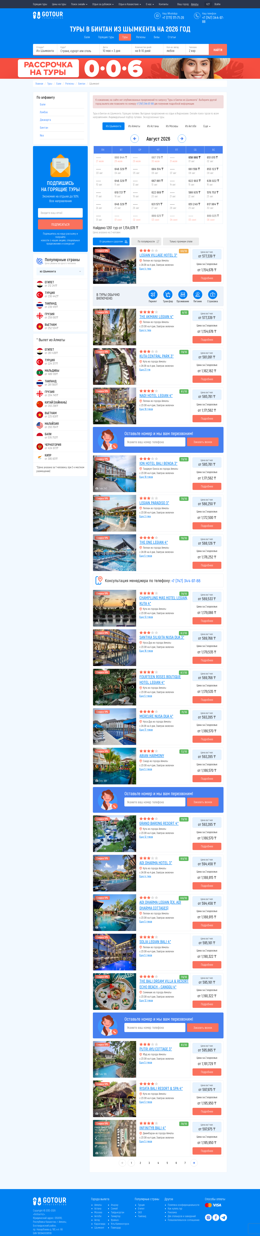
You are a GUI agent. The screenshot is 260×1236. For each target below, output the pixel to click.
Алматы (98, 1204)
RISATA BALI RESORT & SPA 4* (161, 1088)
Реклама (172, 1212)
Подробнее (207, 278)
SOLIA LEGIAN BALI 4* (155, 941)
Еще (206, 126)
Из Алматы (134, 126)
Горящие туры (40, 4)
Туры (125, 37)
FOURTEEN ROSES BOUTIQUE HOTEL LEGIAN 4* (160, 679)
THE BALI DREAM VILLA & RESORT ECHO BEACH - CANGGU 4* (164, 984)
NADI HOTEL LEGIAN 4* (156, 395)
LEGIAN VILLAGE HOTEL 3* (158, 255)
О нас (150, 4)
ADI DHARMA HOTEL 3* (155, 862)
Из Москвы (172, 126)
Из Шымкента (113, 126)
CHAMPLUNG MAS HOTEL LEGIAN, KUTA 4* (163, 600)
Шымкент (99, 1227)
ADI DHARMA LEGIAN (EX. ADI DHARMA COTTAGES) (160, 905)
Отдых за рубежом (103, 4)
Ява (42, 135)
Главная (39, 83)
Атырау (114, 1204)
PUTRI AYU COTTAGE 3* (155, 1048)
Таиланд (142, 1216)
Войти (217, 4)
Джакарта (45, 120)
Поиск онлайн (79, 4)
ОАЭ (140, 1212)
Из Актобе (190, 126)
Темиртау (115, 1216)
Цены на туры (59, 4)
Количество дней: (143, 47)
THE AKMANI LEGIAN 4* (156, 316)
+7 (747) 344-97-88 (145, 103)
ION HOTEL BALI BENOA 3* (158, 463)
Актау (97, 1219)
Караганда (99, 1223)
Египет (141, 1208)
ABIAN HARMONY (151, 755)
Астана (97, 1208)
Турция (141, 1204)
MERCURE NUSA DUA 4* (156, 716)
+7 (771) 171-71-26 (173, 17)
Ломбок (44, 112)
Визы (157, 37)
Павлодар (116, 1227)
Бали (87, 37)
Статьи (172, 37)
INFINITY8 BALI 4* (152, 1127)
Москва (98, 1212)
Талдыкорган (117, 1212)
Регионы (140, 37)
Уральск (115, 1219)
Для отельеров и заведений (182, 1216)
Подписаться (60, 224)
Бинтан (81, 83)
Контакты (163, 4)
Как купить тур (175, 1208)
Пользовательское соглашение (183, 1219)
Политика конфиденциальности (183, 1204)
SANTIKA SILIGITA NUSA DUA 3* (161, 637)
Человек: (193, 47)
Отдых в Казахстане (130, 4)
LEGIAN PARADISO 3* (154, 502)
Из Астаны (153, 126)
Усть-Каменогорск (120, 1223)
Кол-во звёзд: (173, 47)
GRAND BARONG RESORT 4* (159, 823)
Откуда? (40, 47)
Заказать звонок (203, 442)
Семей (114, 1208)
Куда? (63, 47)
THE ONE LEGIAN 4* (153, 542)
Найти (218, 50)
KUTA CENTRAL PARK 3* (156, 355)
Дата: (105, 47)
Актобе (97, 1216)
